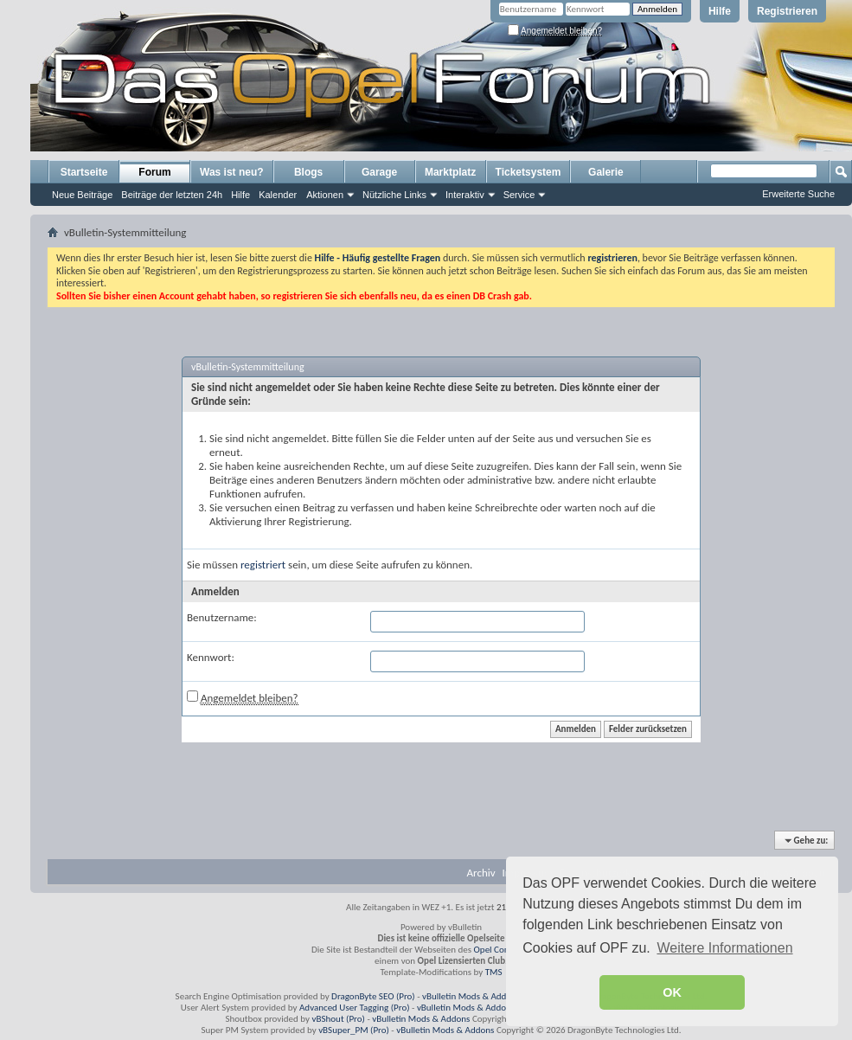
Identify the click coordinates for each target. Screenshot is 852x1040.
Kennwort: (210, 657)
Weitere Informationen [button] (724, 947)
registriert (262, 564)
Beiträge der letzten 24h (171, 194)
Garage (379, 172)
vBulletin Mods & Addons (471, 996)
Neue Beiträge (82, 194)
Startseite (84, 172)
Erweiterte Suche (798, 194)
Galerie (606, 172)
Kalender (278, 194)
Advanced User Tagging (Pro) (354, 1007)
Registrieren (787, 11)
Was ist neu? (232, 172)
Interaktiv (464, 194)
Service (519, 194)
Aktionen (324, 194)
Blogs (308, 172)
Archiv (481, 872)
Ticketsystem (528, 172)
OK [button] (672, 992)
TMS (494, 972)
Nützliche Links (394, 194)
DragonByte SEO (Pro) (373, 996)
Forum (154, 172)
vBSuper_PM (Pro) (353, 1030)
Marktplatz (450, 172)
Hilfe (719, 11)
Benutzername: (222, 617)
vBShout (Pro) (338, 1018)
